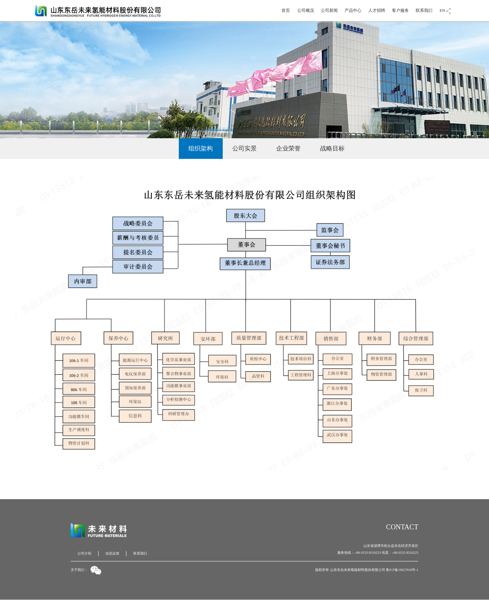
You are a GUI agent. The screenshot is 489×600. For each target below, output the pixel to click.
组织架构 (200, 148)
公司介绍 (156, 148)
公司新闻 (329, 10)
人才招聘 (376, 10)
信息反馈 (112, 553)
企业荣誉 (288, 148)
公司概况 (305, 10)
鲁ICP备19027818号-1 (402, 570)
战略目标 (332, 148)
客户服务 (400, 10)
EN (442, 10)
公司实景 (244, 148)
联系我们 (424, 10)
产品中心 (353, 10)
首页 (286, 10)
